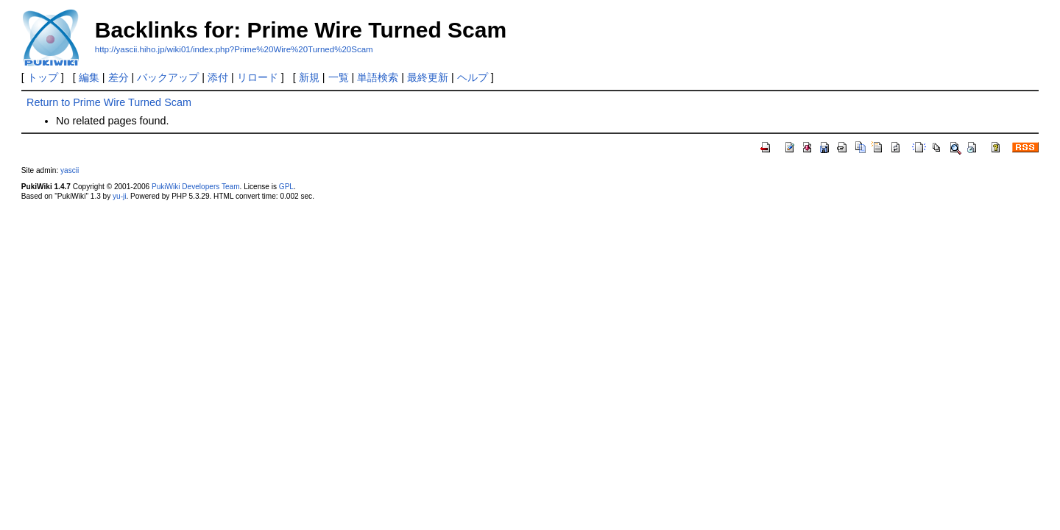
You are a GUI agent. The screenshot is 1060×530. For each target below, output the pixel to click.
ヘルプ (472, 77)
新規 (309, 77)
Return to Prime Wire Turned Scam (108, 102)
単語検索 (377, 77)
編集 (89, 77)
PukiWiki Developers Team (196, 187)
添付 (218, 77)
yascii (69, 170)
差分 (118, 77)
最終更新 (427, 77)
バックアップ (168, 77)
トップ (42, 77)
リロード (257, 77)
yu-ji (119, 196)
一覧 (338, 77)
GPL (286, 187)
